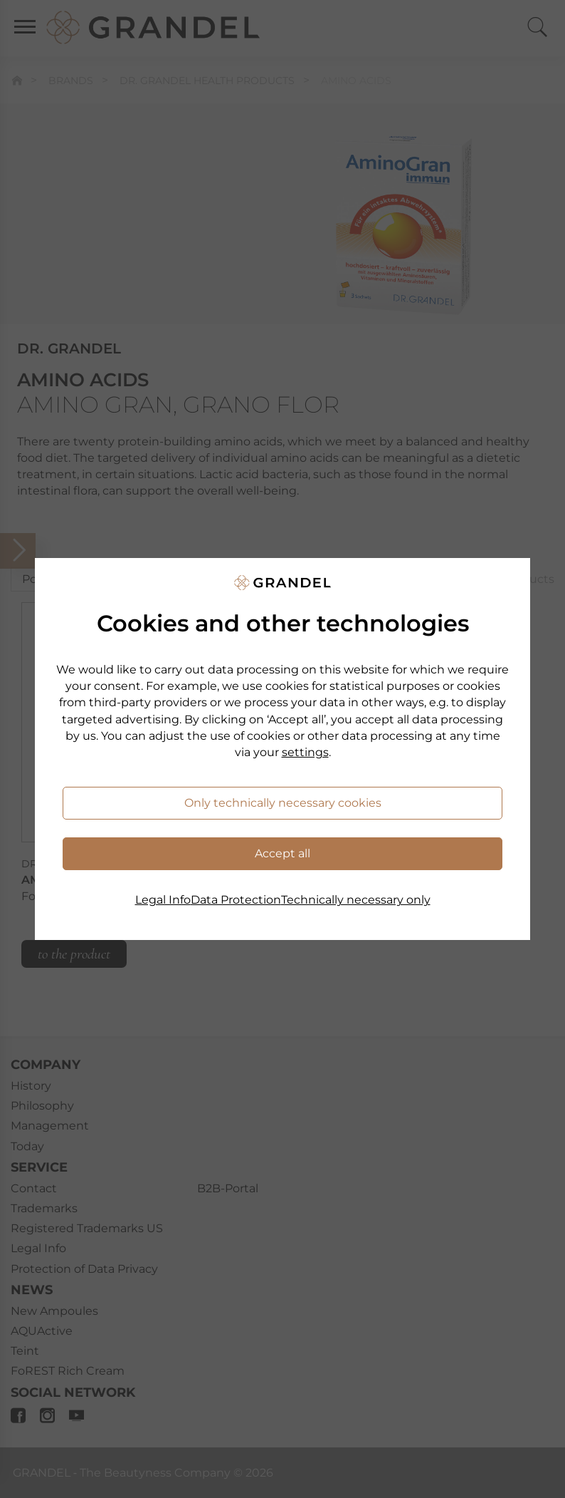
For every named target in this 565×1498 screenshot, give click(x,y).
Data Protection (236, 899)
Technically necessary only (356, 899)
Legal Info (163, 899)
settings (305, 752)
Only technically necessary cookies (282, 803)
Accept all (282, 853)
